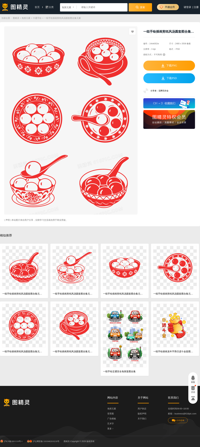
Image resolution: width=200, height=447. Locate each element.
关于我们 (142, 418)
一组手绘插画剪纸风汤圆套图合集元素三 (173, 294)
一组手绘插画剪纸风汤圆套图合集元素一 (22, 294)
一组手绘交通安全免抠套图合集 (119, 371)
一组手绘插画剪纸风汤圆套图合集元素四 (22, 351)
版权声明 (142, 413)
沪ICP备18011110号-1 (11, 441)
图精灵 (16, 18)
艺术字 (110, 423)
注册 (196, 7)
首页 (39, 7)
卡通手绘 (37, 18)
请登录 (187, 7)
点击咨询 (178, 420)
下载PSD (169, 78)
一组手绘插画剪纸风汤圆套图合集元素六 (123, 294)
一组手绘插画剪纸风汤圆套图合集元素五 (73, 351)
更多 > (110, 428)
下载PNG (169, 65)
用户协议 (142, 408)
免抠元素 (26, 18)
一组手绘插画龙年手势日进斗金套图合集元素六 (173, 351)
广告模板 (111, 418)
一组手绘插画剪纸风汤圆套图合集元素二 (73, 294)
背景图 (110, 413)
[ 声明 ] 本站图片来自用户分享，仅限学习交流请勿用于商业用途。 (36, 220)
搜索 (140, 7)
